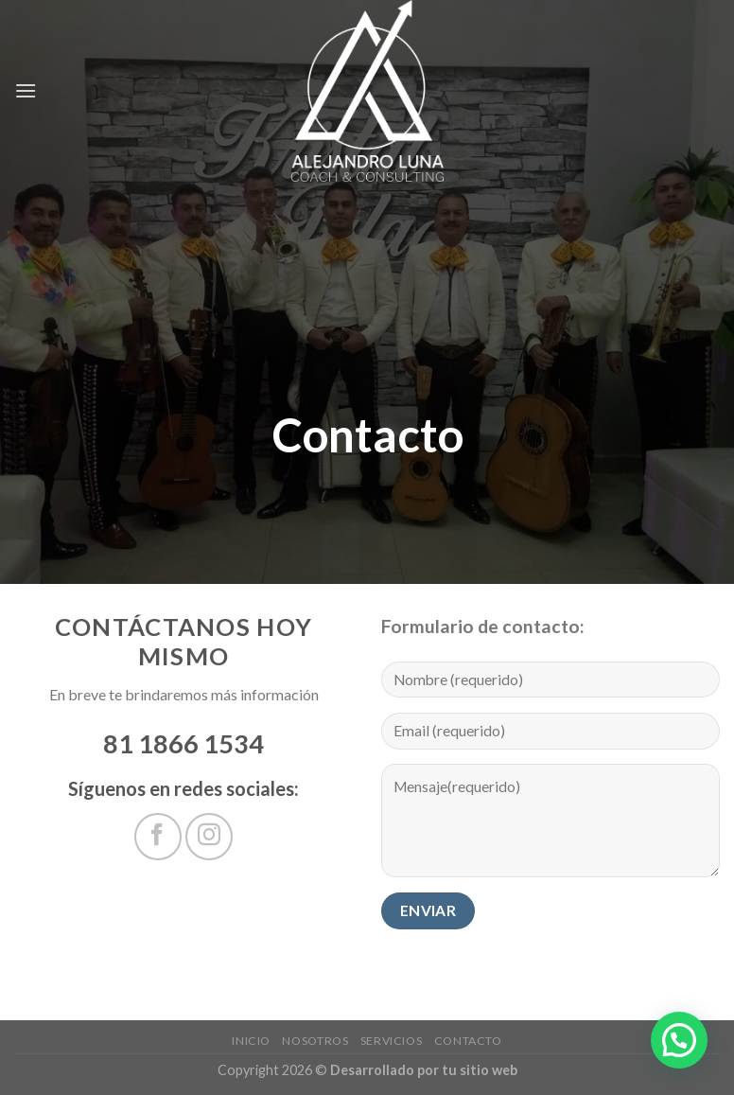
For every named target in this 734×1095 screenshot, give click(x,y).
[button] (679, 1040)
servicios (391, 1040)
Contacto (468, 1040)
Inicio (251, 1040)
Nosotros (315, 1040)
